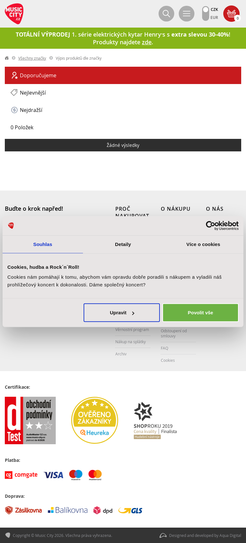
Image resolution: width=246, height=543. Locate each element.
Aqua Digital (230, 535)
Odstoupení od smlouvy (174, 333)
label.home (7, 58)
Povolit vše (200, 312)
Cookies (168, 360)
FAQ (164, 348)
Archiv (121, 353)
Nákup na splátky (130, 341)
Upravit (122, 312)
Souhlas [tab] (42, 244)
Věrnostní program (132, 329)
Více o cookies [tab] (203, 244)
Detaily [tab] (123, 244)
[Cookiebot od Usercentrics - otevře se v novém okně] (211, 225)
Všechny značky (32, 58)
